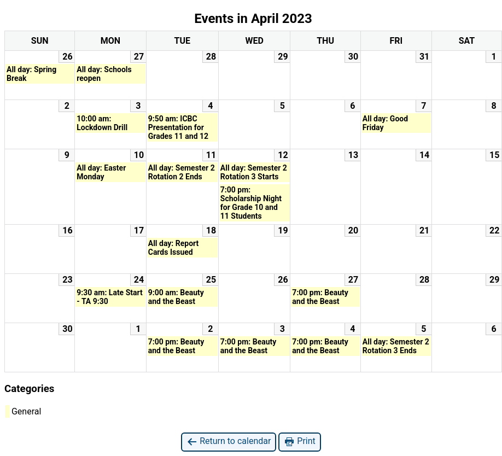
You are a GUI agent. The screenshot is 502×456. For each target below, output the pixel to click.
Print (299, 441)
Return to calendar (228, 441)
